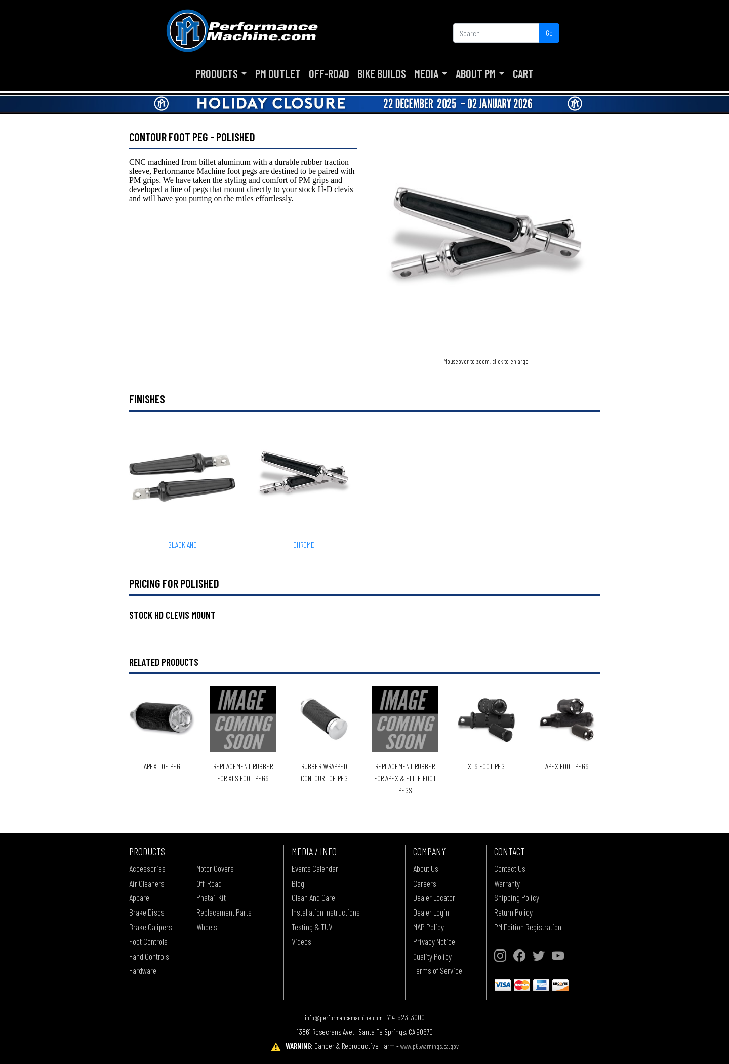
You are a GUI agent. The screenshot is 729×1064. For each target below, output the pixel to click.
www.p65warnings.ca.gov (429, 1046)
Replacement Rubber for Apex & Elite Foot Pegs (405, 778)
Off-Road (329, 73)
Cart (523, 73)
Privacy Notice (434, 941)
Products (216, 73)
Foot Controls (148, 941)
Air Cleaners (147, 883)
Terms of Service (437, 970)
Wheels (206, 927)
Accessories (147, 868)
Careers (424, 883)
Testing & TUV (312, 927)
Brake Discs (147, 912)
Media (426, 73)
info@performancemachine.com (344, 1017)
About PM (476, 73)
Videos (301, 941)
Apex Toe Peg (162, 766)
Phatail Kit (211, 897)
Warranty (507, 883)
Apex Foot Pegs (567, 766)
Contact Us (509, 868)
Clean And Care (313, 897)
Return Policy (513, 912)
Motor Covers (215, 868)
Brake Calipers (150, 927)
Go (549, 32)
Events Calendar (315, 868)
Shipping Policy (516, 897)
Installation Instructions (326, 912)
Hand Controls (149, 956)
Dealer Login (431, 912)
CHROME (303, 544)
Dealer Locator (434, 897)
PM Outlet (278, 73)
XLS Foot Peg (486, 766)
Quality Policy (432, 956)
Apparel (140, 897)
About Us (425, 868)
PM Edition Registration (527, 927)
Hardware (142, 970)
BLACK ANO (182, 544)
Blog (298, 883)
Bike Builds (381, 73)
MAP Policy (428, 927)
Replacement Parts (224, 912)
